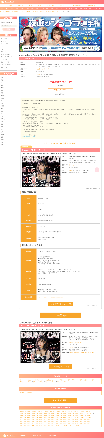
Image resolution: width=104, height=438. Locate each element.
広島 (66, 8)
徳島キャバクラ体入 (61, 423)
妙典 (2, 132)
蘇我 (2, 111)
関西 (30, 6)
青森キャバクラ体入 (86, 417)
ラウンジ (3, 51)
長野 (90, 8)
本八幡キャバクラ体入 (39, 11)
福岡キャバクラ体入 (49, 421)
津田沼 (3, 98)
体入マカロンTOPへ (60, 400)
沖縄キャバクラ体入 (74, 425)
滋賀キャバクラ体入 (25, 417)
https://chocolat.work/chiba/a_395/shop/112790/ (81, 352)
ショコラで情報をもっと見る (60, 304)
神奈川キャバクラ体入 (38, 411)
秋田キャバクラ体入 (37, 417)
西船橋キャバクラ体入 (26, 382)
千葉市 (3, 80)
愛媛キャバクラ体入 (37, 425)
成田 (2, 100)
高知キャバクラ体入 (85, 423)
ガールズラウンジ (5, 54)
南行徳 (3, 139)
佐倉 (2, 121)
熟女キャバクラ (5, 62)
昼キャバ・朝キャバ (6, 56)
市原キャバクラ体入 (89, 380)
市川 (2, 93)
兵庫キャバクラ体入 (49, 415)
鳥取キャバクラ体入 (37, 421)
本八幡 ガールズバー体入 (42, 69)
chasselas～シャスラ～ (30, 59)
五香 (2, 137)
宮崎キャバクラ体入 (49, 425)
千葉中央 (3, 142)
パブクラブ (4, 59)
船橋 (2, 85)
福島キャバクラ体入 (61, 415)
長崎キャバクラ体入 (85, 421)
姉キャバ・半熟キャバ (7, 64)
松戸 (2, 90)
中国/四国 (63, 6)
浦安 (2, 113)
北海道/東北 (77, 6)
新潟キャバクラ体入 (25, 421)
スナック (3, 49)
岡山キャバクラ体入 (61, 419)
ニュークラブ (4, 44)
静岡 (47, 8)
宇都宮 (27, 8)
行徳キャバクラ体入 (62, 382)
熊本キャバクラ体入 (25, 425)
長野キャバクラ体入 (61, 421)
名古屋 (42, 8)
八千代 (3, 119)
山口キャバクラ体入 (85, 419)
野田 (2, 129)
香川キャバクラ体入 (37, 423)
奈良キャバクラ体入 (49, 417)
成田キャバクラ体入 (77, 380)
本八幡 (3, 95)
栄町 (2, 145)
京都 (37, 8)
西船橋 (3, 88)
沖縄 (100, 8)
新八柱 (3, 134)
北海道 (75, 8)
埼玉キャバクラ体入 (74, 411)
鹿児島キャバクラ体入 (62, 425)
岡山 (70, 8)
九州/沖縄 (50, 6)
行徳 (2, 116)
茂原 (2, 124)
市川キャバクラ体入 (38, 382)
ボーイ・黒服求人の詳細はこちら (31, 136)
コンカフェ (4, 67)
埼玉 (22, 8)
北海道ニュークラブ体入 (86, 413)
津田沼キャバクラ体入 (64, 380)
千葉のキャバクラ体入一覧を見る (60, 315)
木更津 (3, 106)
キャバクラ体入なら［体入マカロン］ (10, 11)
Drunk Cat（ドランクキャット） (34, 150)
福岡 (56, 8)
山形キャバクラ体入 (85, 415)
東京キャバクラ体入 (25, 411)
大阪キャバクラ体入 (25, 415)
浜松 (52, 8)
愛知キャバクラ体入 (37, 413)
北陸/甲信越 (91, 6)
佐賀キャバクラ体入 (73, 423)
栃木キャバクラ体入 (62, 411)
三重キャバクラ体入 (61, 413)
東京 (2, 8)
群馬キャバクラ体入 (25, 413)
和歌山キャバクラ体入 (74, 417)
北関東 (20, 6)
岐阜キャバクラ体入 (73, 413)
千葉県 (38, 74)
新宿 (7, 8)
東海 (39, 6)
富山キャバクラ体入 (73, 419)
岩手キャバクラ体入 (61, 417)
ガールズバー (4, 41)
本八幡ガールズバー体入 (52, 11)
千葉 (17, 8)
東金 (2, 126)
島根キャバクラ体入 (73, 421)
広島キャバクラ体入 (37, 419)
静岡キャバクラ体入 (49, 413)
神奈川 (12, 8)
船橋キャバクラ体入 (50, 382)
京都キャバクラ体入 (73, 415)
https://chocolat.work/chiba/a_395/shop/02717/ (51, 297)
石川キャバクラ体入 (25, 419)
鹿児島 (95, 8)
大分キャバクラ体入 (49, 423)
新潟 (85, 8)
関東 (10, 6)
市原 (2, 103)
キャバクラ (4, 38)
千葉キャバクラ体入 (26, 11)
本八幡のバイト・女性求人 (27, 392)
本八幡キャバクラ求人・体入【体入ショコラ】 (32, 380)
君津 (2, 108)
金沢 (81, 8)
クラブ (3, 46)
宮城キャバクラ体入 (37, 415)
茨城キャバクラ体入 (86, 411)
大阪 (32, 8)
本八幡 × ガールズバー (60, 90)
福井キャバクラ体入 (49, 419)
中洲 (61, 8)
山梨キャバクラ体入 (25, 423)
